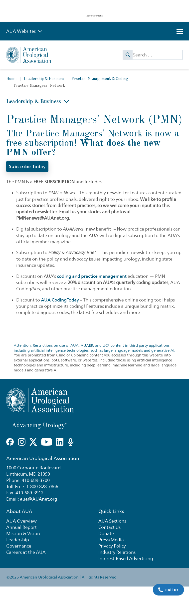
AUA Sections (112, 521)
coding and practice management (92, 276)
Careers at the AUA (26, 552)
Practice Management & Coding (99, 79)
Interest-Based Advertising (125, 558)
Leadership (17, 539)
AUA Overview (21, 521)
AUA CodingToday (60, 299)
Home (11, 79)
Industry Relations (117, 552)
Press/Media (111, 539)
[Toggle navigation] (179, 31)
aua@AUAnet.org (38, 499)
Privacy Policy (112, 546)
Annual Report (21, 527)
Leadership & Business (44, 79)
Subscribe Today (27, 166)
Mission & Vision (23, 533)
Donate (106, 533)
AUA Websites (24, 31)
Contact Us (109, 527)
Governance (18, 546)
